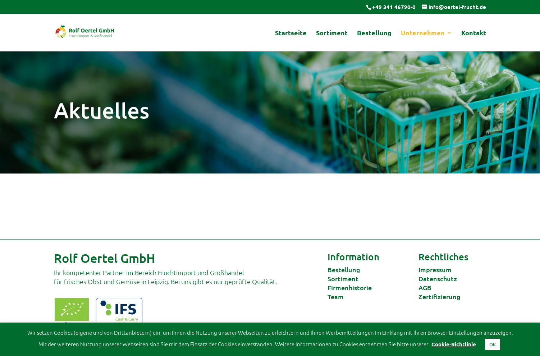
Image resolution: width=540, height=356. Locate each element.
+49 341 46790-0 (394, 6)
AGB (424, 287)
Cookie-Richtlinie (453, 344)
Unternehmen (423, 33)
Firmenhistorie (350, 287)
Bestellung (374, 33)
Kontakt (473, 33)
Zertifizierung (439, 296)
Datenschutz (437, 278)
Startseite (291, 33)
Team (336, 296)
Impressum (435, 269)
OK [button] (492, 344)
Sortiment (332, 33)
